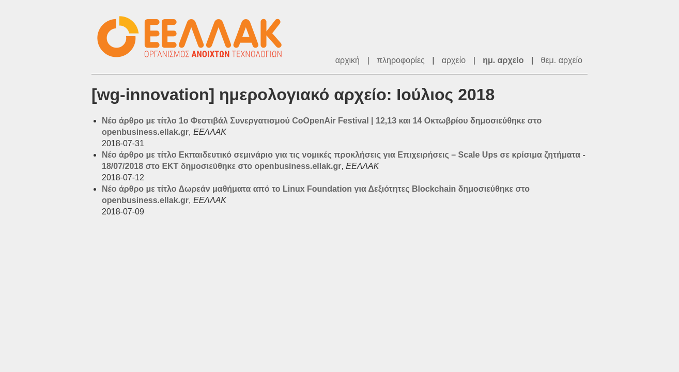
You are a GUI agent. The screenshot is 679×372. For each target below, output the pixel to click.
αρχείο (454, 60)
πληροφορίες (401, 60)
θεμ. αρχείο (561, 60)
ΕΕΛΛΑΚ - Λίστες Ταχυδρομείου (194, 37)
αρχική (347, 60)
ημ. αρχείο (503, 60)
